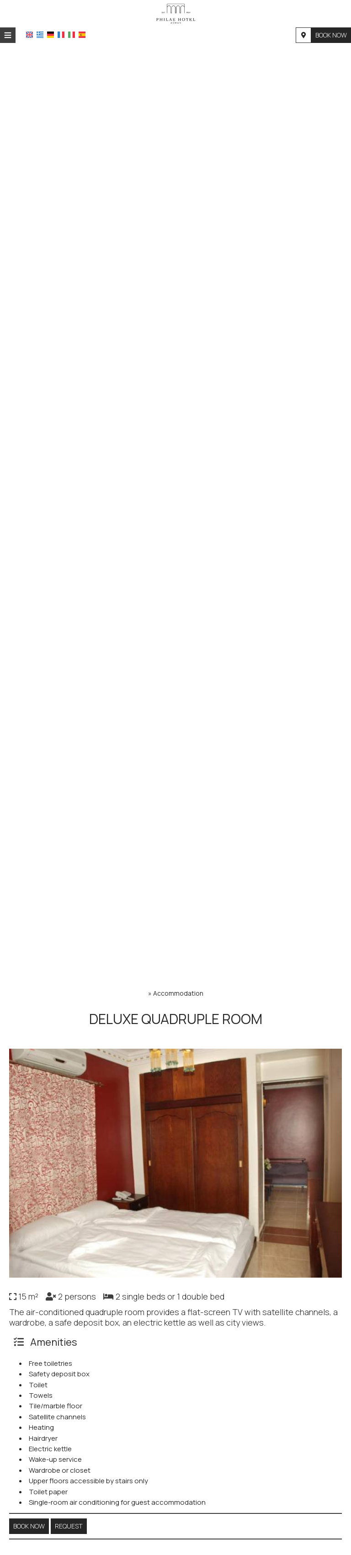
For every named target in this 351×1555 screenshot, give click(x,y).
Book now (331, 35)
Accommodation (178, 993)
